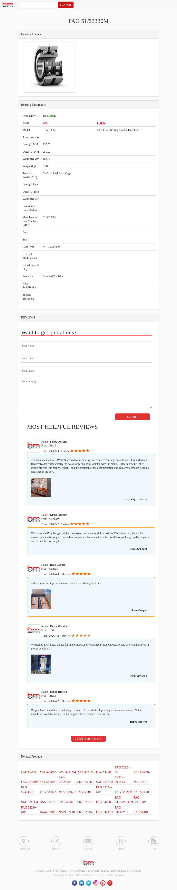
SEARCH (65, 4)
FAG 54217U (104, 812)
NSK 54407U (67, 791)
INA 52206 (84, 791)
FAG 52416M (67, 771)
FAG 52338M (30, 782)
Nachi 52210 (67, 812)
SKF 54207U (48, 782)
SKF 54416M (104, 782)
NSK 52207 (47, 802)
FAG (45, 122)
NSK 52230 (28, 771)
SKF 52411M (29, 802)
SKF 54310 (140, 812)
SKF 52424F (141, 791)
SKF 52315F (85, 812)
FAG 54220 (103, 771)
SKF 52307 (84, 802)
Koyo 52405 (47, 812)
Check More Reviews (88, 738)
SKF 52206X (48, 771)
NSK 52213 (140, 782)
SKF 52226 (84, 782)
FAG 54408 (103, 802)
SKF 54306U (141, 771)
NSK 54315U (85, 771)
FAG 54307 (66, 802)
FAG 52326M (123, 791)
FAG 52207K (48, 791)
